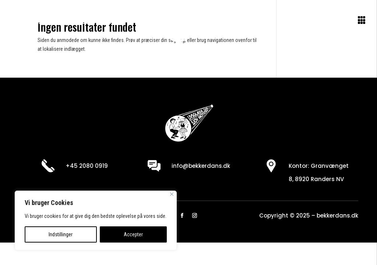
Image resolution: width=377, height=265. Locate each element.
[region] (96, 220)
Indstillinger (61, 234)
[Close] (171, 194)
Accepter (133, 234)
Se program (97, 21)
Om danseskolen (40, 21)
